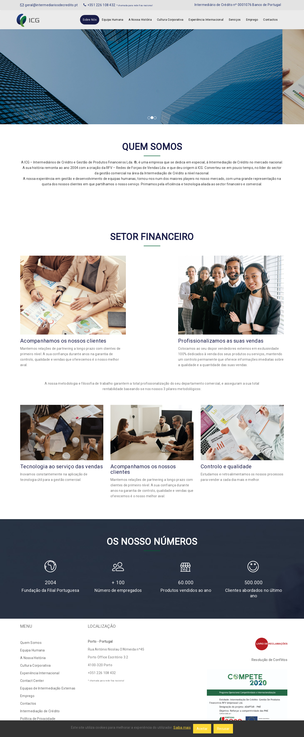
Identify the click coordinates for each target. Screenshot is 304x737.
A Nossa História (140, 19)
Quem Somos (31, 643)
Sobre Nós (90, 19)
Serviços (235, 19)
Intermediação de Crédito (40, 711)
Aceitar (202, 729)
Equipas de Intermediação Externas (47, 688)
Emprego (252, 19)
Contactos (270, 19)
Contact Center (32, 681)
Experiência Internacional (206, 19)
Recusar (223, 729)
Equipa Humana (113, 19)
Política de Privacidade (37, 719)
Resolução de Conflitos (269, 660)
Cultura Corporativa (170, 19)
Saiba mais (182, 727)
